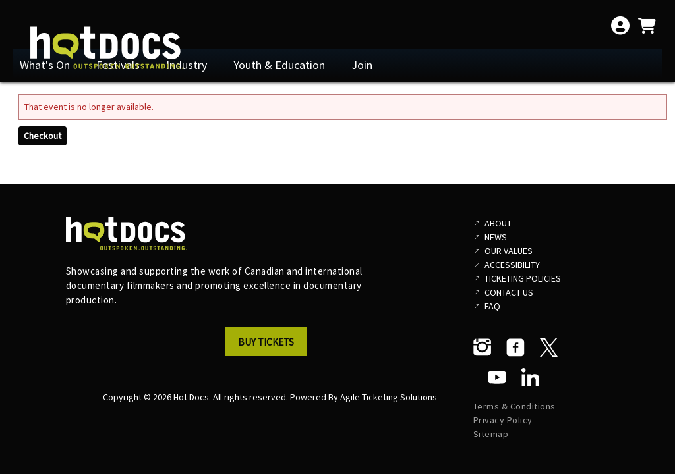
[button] (269, 345)
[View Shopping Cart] (646, 25)
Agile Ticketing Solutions (388, 397)
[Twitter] (548, 347)
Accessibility (512, 265)
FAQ (492, 306)
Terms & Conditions (514, 406)
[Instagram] (482, 347)
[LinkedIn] (530, 377)
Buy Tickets (266, 342)
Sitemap (491, 434)
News (495, 237)
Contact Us (508, 292)
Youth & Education (279, 64)
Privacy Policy (503, 420)
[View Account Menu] (620, 25)
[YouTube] (497, 377)
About (498, 223)
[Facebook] (515, 347)
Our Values (508, 251)
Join (361, 64)
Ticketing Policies (522, 278)
